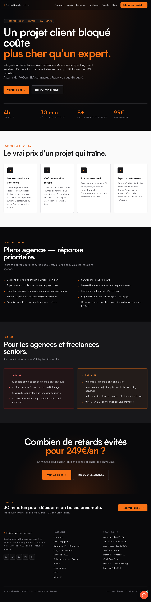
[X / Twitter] (19, 557)
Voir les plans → (57, 474)
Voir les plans (16, 89)
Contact (57, 576)
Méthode (94, 5)
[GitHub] (6, 557)
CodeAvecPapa (110, 559)
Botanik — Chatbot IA (114, 554)
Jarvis (70, 5)
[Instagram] (25, 557)
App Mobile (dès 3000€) (115, 546)
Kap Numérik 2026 (112, 568)
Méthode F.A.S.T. (61, 554)
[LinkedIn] (12, 557)
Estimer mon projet (134, 5)
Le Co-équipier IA (62, 541)
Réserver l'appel (133, 507)
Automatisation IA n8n (113, 537)
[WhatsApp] (32, 557)
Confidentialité (133, 591)
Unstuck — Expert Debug (115, 563)
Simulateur (81, 5)
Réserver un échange (47, 89)
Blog (115, 5)
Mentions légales (114, 591)
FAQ (56, 572)
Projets (105, 5)
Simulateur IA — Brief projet (67, 546)
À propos (59, 5)
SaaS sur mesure (111, 550)
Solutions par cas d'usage (66, 559)
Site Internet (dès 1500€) (115, 541)
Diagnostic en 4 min (63, 550)
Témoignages (60, 568)
